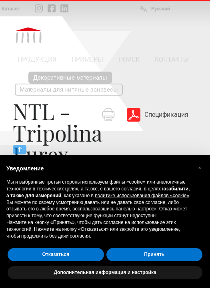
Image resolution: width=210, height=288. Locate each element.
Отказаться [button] (55, 254)
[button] (199, 168)
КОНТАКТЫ (172, 59)
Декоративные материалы (70, 77)
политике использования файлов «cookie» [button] (142, 195)
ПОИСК (129, 59)
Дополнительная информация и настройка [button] (105, 272)
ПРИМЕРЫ (87, 59)
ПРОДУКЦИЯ (37, 59)
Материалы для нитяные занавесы (69, 89)
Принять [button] (154, 254)
